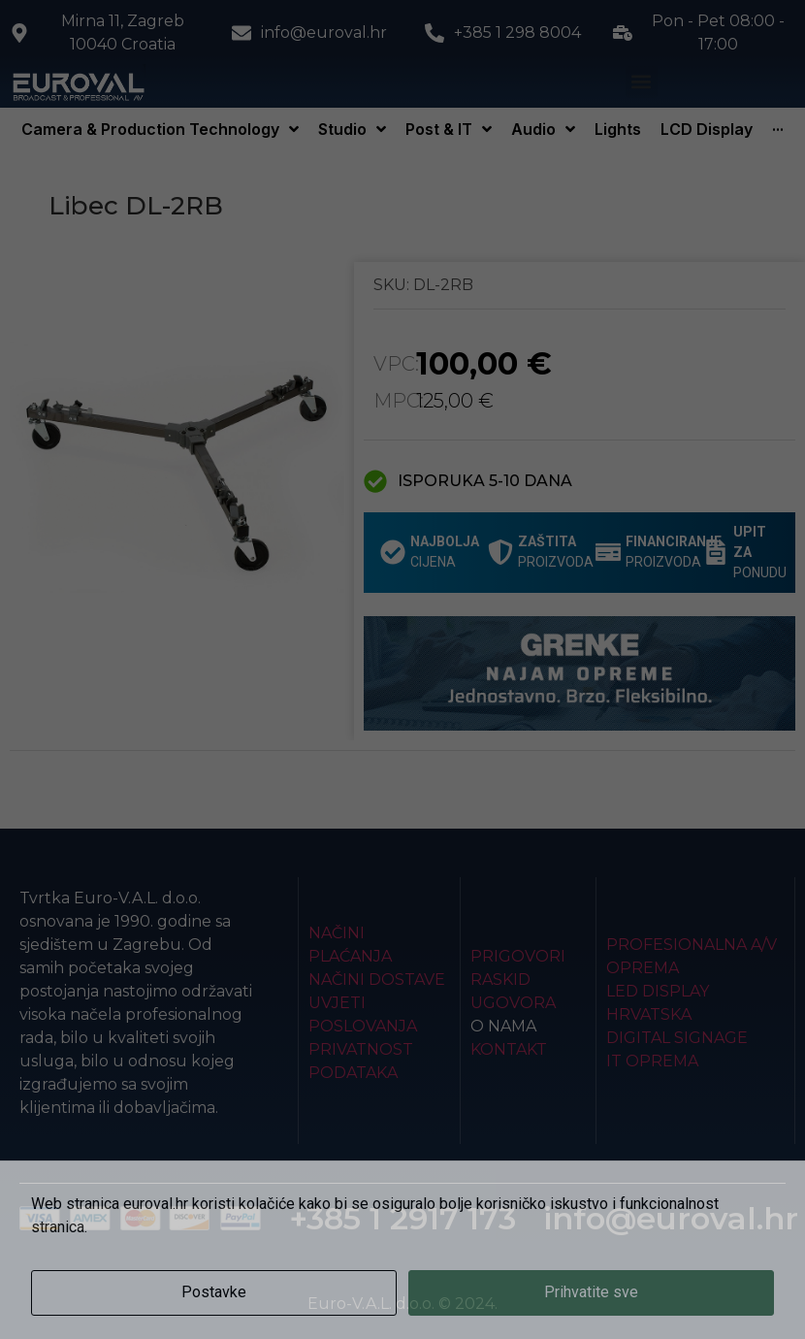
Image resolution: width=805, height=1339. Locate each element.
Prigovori (517, 956)
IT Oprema (652, 1061)
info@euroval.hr (670, 1218)
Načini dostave (376, 979)
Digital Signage (677, 1038)
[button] (642, 82)
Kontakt (508, 1049)
